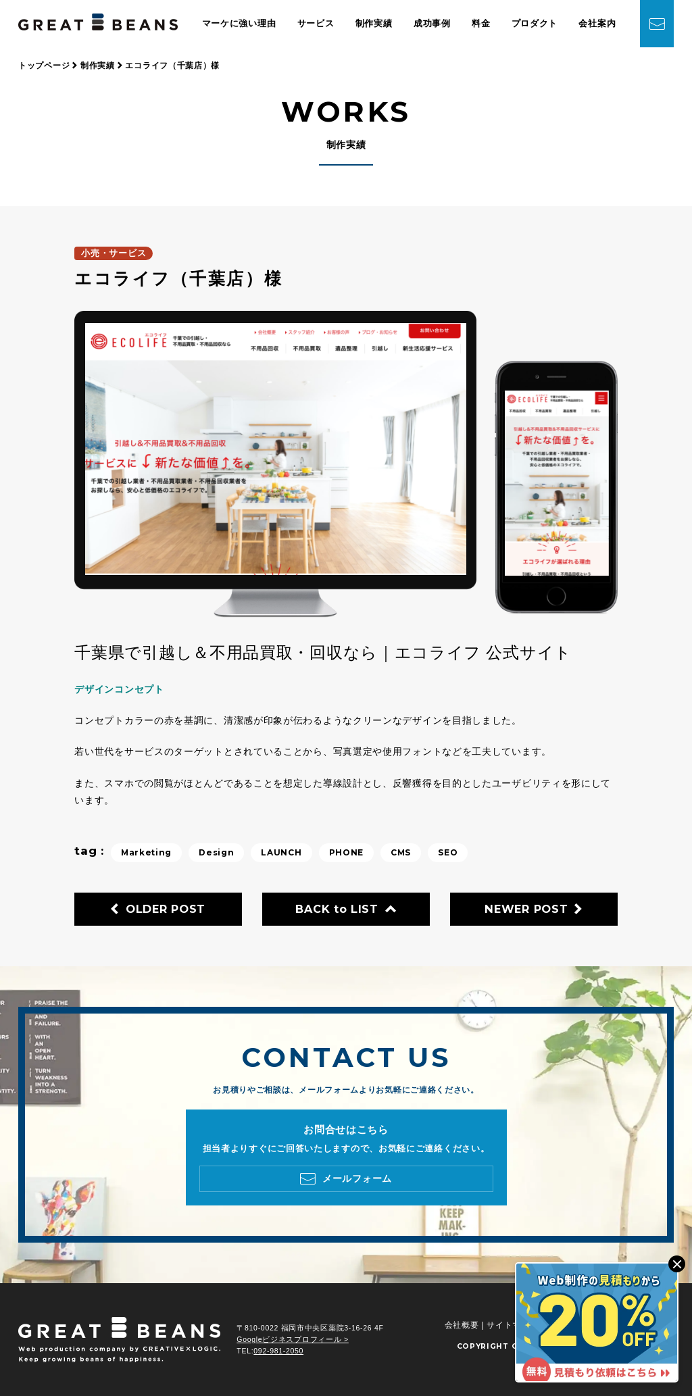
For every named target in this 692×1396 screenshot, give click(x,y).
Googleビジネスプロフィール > (293, 1339)
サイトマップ (512, 1325)
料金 (481, 23)
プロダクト (535, 23)
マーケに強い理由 (239, 23)
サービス (316, 23)
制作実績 (374, 23)
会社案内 (597, 23)
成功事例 (432, 23)
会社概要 (462, 1325)
